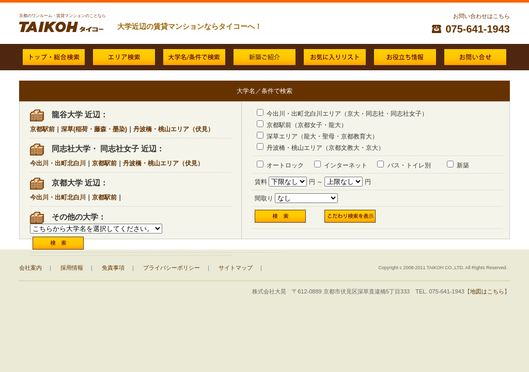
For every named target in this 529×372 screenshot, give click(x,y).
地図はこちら (487, 291)
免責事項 (113, 268)
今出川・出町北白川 (58, 163)
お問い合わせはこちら (481, 16)
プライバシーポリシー (171, 268)
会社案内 (30, 268)
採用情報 (71, 268)
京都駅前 (42, 129)
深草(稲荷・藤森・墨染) (94, 129)
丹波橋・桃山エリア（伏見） (173, 129)
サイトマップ (236, 268)
